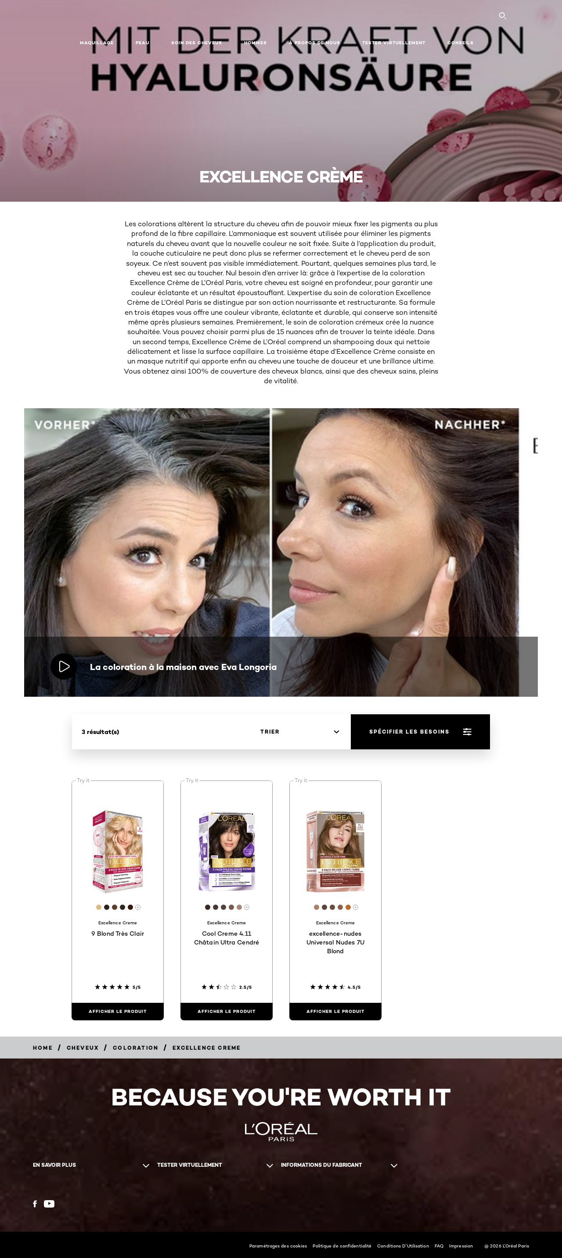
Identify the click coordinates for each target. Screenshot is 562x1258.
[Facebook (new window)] (35, 1204)
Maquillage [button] (97, 43)
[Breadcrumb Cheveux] (83, 1047)
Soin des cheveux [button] (196, 43)
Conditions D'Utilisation (403, 1245)
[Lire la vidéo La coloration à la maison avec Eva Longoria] (63, 666)
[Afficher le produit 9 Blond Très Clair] (118, 1011)
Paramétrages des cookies (278, 1245)
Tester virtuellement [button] (393, 43)
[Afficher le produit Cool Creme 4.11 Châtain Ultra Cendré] (226, 1011)
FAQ (439, 1245)
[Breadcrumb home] (43, 1047)
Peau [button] (142, 43)
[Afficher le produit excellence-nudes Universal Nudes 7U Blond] (335, 1011)
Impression (461, 1245)
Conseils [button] (460, 43)
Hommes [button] (255, 43)
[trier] (299, 732)
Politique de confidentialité (342, 1245)
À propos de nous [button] (314, 43)
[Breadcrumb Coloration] (136, 1047)
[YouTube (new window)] (49, 1204)
